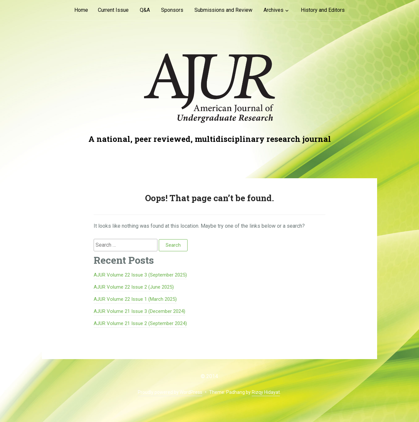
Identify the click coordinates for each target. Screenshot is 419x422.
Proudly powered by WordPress (170, 392)
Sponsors (172, 10)
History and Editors (323, 10)
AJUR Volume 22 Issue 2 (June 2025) (134, 287)
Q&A (145, 10)
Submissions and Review (223, 10)
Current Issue (113, 10)
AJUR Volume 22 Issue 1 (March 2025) (135, 299)
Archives (273, 10)
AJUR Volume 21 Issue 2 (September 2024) (140, 323)
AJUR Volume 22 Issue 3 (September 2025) (140, 275)
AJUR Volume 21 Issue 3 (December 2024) (139, 311)
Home (81, 10)
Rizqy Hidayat (266, 392)
